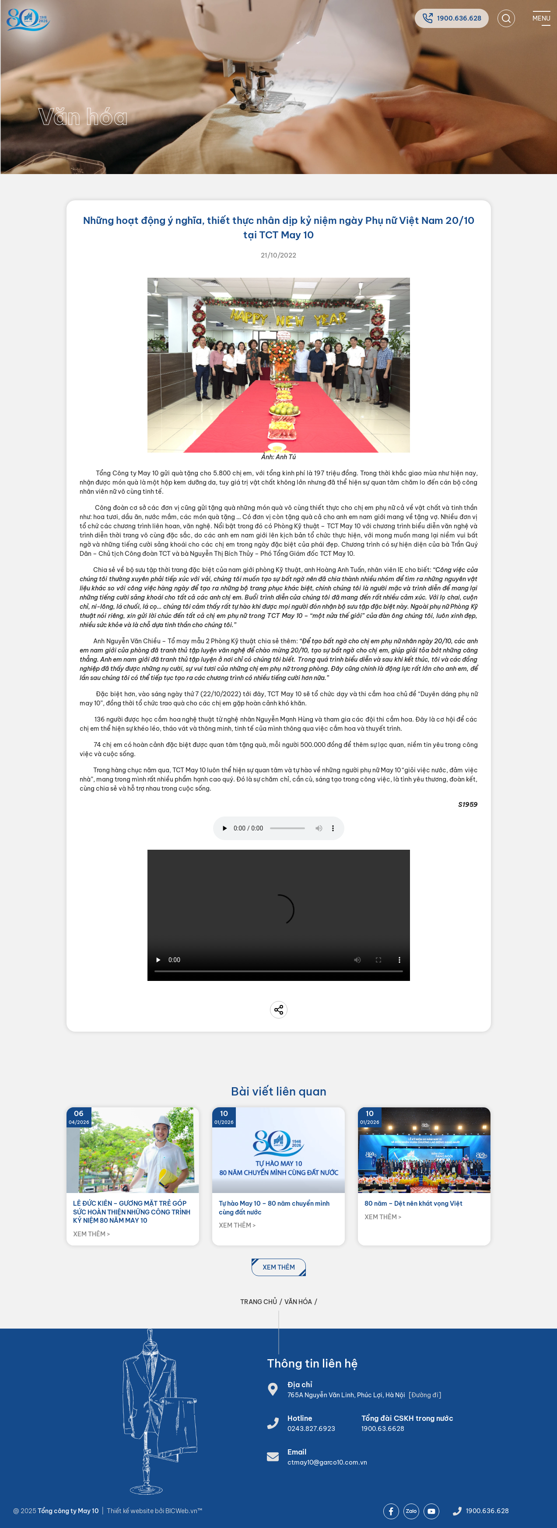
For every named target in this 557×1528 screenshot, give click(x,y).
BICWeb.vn (181, 1511)
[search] (506, 18)
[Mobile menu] (541, 18)
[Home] (28, 20)
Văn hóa (298, 1302)
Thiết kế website (131, 1511)
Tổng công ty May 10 (68, 1511)
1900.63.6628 (382, 1429)
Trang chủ (258, 1302)
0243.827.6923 (311, 1429)
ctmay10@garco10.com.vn (327, 1462)
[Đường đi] (425, 1395)
